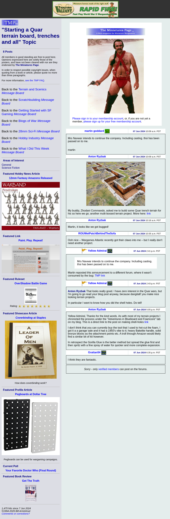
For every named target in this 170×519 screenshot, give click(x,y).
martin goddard (94, 131)
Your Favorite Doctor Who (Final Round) (30, 470)
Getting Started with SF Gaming (26, 112)
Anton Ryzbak (97, 156)
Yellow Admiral (97, 250)
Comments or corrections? (16, 513)
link (149, 213)
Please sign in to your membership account (97, 118)
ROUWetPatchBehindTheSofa (97, 233)
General (6, 164)
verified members (108, 369)
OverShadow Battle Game (30, 283)
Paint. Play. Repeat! (30, 240)
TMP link (100, 275)
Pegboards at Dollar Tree (30, 394)
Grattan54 (94, 352)
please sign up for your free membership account (112, 121)
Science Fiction (11, 167)
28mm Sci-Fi (38, 131)
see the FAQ (34, 80)
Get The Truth (30, 480)
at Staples (30, 317)
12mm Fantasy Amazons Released (30, 178)
